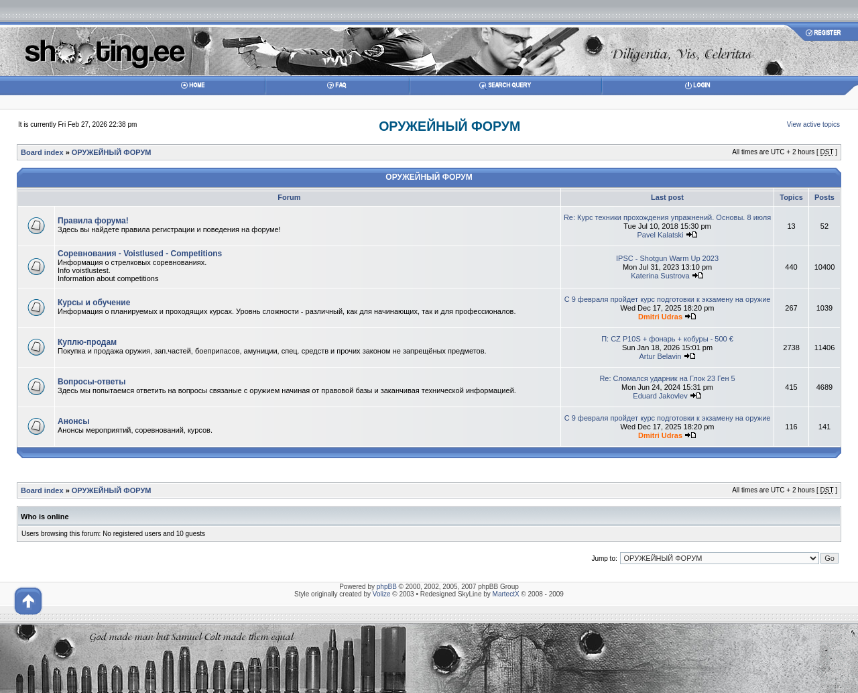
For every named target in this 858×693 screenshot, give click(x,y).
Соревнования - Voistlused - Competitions (140, 253)
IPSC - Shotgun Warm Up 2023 (667, 258)
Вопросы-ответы (91, 381)
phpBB (387, 586)
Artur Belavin (660, 356)
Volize (382, 594)
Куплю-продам (87, 342)
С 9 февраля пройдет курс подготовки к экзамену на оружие (667, 299)
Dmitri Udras (660, 317)
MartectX (506, 594)
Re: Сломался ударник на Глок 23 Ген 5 (667, 378)
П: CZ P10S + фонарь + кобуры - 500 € (667, 339)
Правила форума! (93, 220)
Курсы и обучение (94, 302)
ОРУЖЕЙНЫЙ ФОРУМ (449, 126)
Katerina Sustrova (660, 276)
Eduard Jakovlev (660, 396)
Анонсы (73, 421)
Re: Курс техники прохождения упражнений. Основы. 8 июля (667, 217)
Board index (42, 152)
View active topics (813, 124)
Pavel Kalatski (660, 235)
